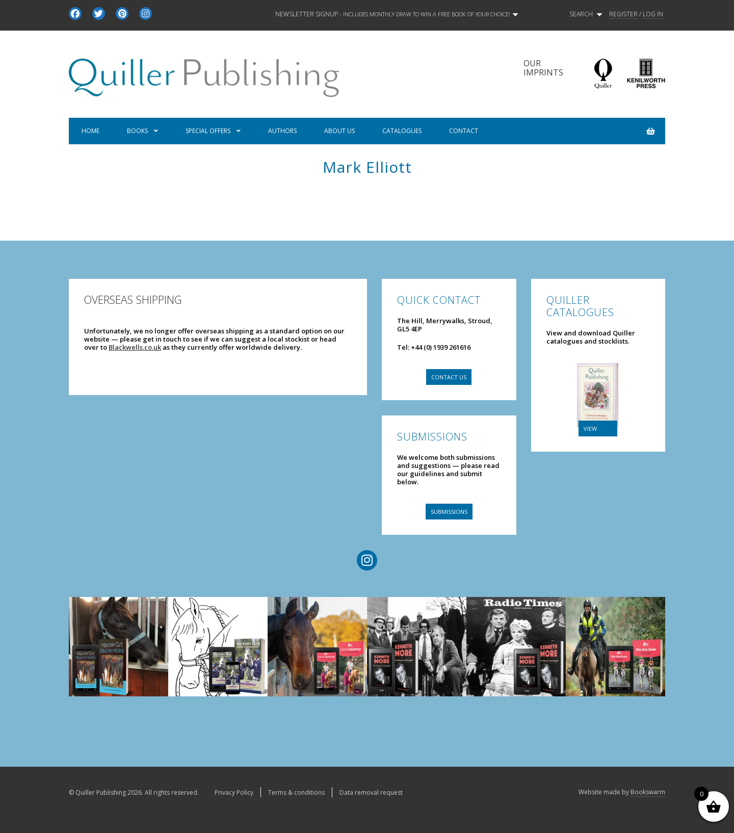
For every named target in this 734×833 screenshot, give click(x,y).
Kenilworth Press (645, 74)
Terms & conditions (296, 792)
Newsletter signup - (396, 14)
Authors (282, 130)
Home (90, 130)
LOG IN (653, 14)
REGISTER (623, 14)
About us (339, 130)
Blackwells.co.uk (135, 347)
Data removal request (371, 792)
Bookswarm (648, 792)
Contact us (448, 377)
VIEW (590, 428)
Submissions (449, 511)
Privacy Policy (234, 792)
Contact (463, 130)
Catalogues (402, 130)
